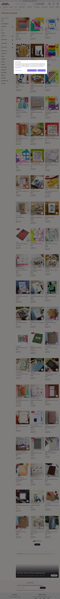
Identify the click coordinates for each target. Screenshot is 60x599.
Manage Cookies (18, 70)
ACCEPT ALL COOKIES (41, 70)
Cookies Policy (19, 66)
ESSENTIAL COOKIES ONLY (32, 70)
